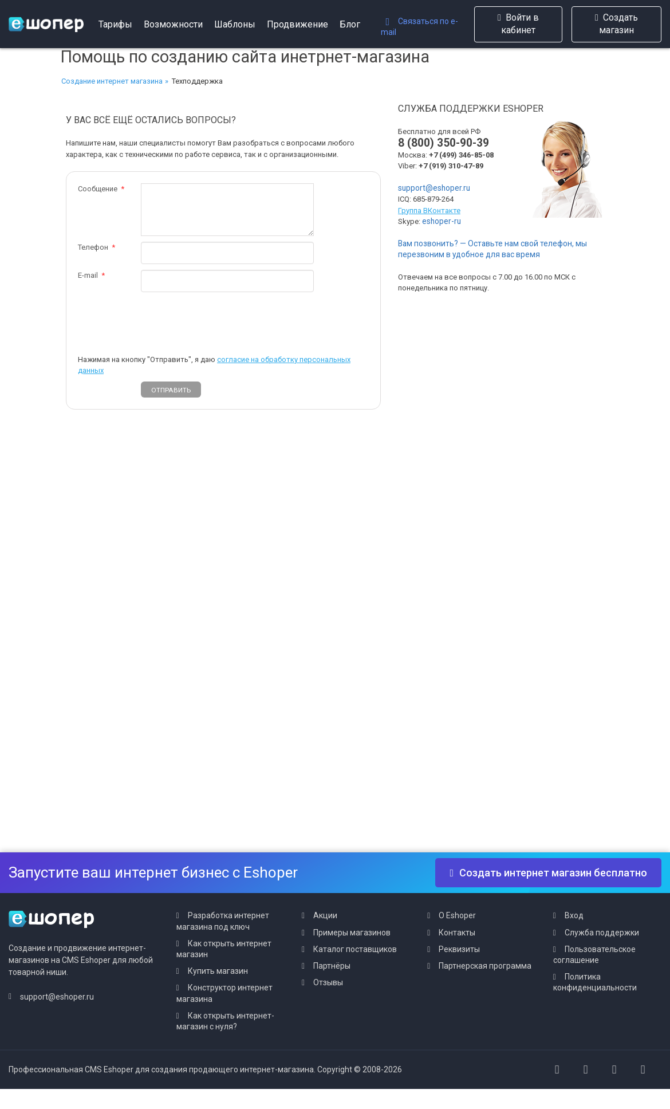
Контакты (457, 932)
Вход (574, 915)
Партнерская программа (485, 965)
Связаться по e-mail (419, 27)
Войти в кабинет (518, 24)
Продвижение (297, 24)
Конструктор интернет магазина (224, 993)
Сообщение (97, 188)
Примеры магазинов (352, 932)
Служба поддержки (602, 932)
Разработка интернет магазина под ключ (222, 921)
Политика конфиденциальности (595, 982)
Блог (350, 24)
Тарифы (115, 24)
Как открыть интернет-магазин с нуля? (225, 1021)
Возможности (173, 24)
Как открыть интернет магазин (223, 949)
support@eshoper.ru (434, 187)
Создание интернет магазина (112, 81)
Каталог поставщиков (355, 949)
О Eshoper (457, 915)
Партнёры (331, 965)
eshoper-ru (441, 221)
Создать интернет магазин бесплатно (548, 873)
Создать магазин (616, 24)
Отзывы (328, 982)
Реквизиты (459, 949)
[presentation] (228, 320)
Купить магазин (218, 971)
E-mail (88, 275)
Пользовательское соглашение (594, 955)
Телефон (93, 247)
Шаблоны (234, 24)
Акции (325, 915)
